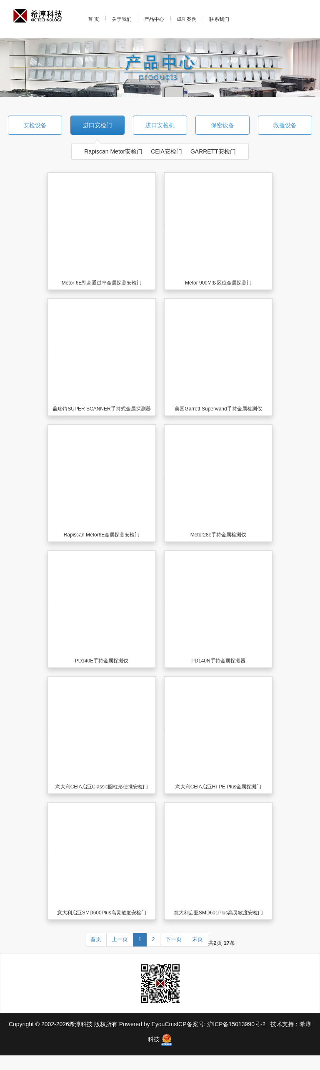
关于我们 (122, 19)
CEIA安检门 (166, 151)
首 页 (93, 19)
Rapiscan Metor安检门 (113, 151)
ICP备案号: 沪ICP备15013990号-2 (222, 1024)
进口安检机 (160, 125)
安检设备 (35, 125)
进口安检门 (97, 125)
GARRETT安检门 (213, 151)
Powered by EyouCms (147, 1024)
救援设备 (285, 125)
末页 (197, 939)
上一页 (120, 939)
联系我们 (219, 19)
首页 (95, 939)
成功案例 (187, 19)
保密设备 (222, 125)
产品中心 (154, 19)
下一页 (173, 939)
